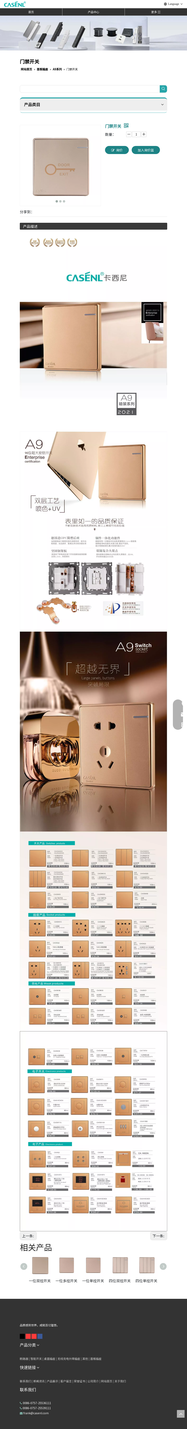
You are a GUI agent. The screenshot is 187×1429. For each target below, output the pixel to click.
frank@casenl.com (36, 1413)
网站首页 (106, 1381)
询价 (117, 150)
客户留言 (66, 1381)
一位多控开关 (66, 1280)
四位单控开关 (146, 1280)
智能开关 (36, 1359)
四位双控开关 (120, 1280)
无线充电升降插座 (69, 1359)
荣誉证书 (79, 1381)
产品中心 (93, 12)
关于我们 (120, 1381)
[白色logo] (29, 1315)
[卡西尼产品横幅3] (93, 33)
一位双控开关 (40, 1280)
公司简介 (93, 1381)
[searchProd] (90, 89)
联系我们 (25, 1381)
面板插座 (96, 1359)
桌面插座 (49, 1359)
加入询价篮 (146, 150)
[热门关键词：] (163, 89)
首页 (31, 12)
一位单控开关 (93, 1280)
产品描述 (30, 226)
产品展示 (52, 1381)
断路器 (24, 1359)
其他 (85, 1359)
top (181, 1414)
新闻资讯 (39, 1381)
